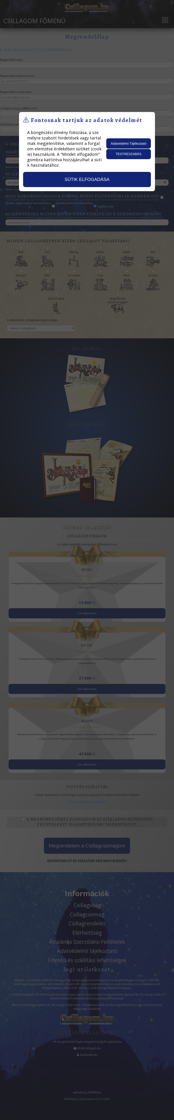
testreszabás (129, 154)
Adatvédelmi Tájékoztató (128, 143)
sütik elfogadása (87, 179)
